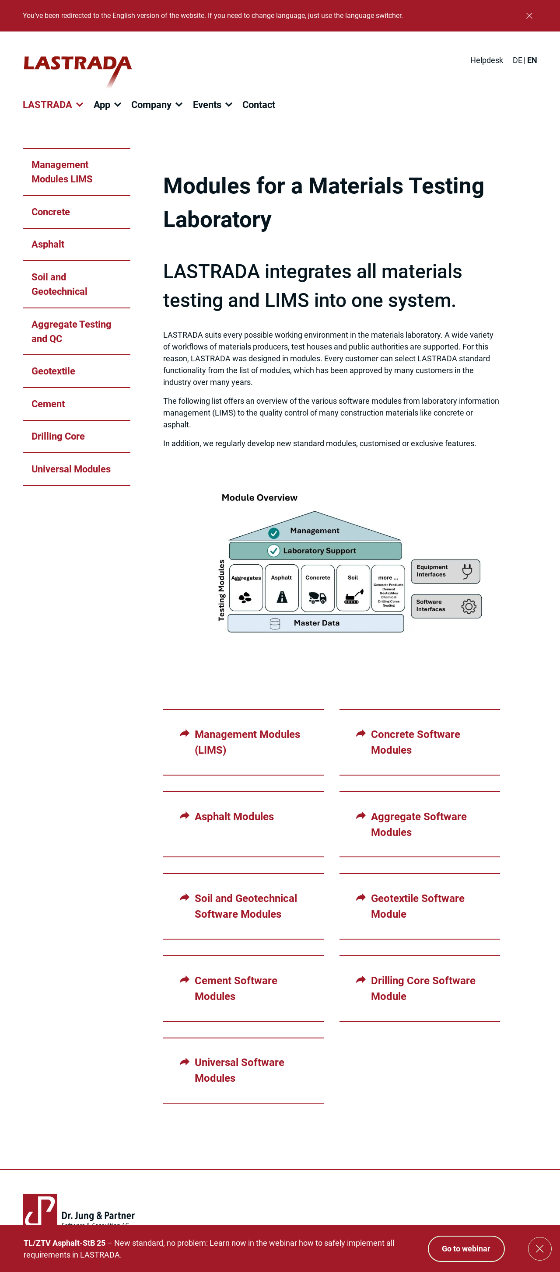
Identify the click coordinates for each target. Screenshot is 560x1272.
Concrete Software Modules (415, 742)
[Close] (529, 16)
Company (151, 104)
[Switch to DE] (517, 60)
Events (207, 104)
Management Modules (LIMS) (247, 742)
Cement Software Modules (236, 989)
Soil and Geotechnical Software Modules (246, 906)
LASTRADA (47, 104)
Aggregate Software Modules (419, 825)
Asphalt (48, 244)
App (102, 104)
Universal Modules (71, 469)
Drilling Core (58, 436)
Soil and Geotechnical (60, 284)
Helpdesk (486, 60)
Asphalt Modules (234, 817)
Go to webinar (466, 1248)
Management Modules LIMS (62, 172)
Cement (48, 403)
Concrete (51, 211)
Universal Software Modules (239, 1070)
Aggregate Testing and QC (72, 331)
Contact (258, 104)
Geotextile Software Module (418, 906)
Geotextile (53, 371)
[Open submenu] (79, 104)
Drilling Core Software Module (423, 989)
